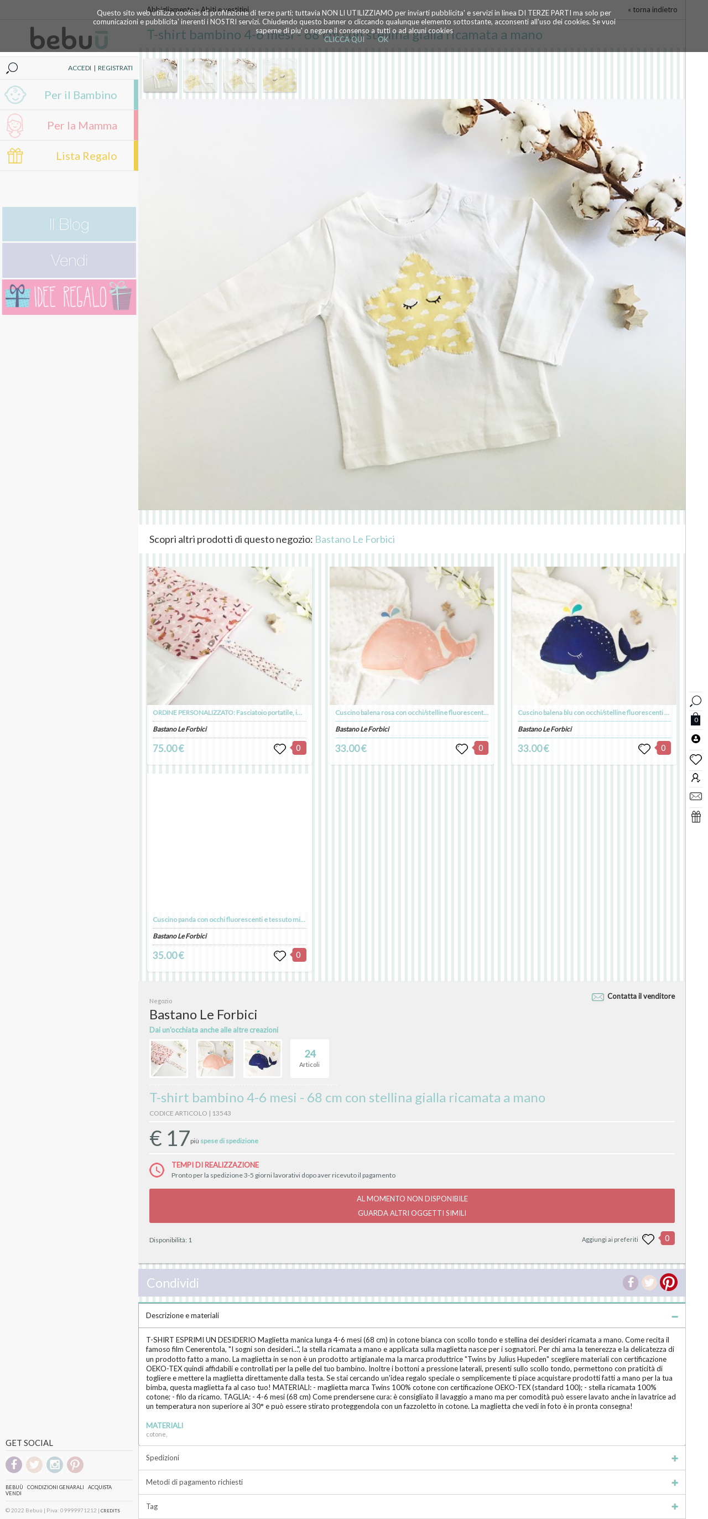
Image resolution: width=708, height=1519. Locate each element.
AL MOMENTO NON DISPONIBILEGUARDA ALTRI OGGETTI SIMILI (412, 1205)
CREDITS (110, 1510)
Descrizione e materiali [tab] (412, 1315)
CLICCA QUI (344, 39)
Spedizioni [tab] (412, 1457)
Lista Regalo (86, 155)
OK (383, 39)
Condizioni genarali (55, 1487)
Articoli (309, 1053)
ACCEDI (79, 68)
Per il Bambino (80, 94)
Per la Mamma (82, 125)
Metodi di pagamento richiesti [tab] (412, 1481)
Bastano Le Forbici (355, 539)
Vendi (14, 1493)
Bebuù (14, 1487)
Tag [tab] (412, 1506)
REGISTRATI (115, 68)
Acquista (100, 1487)
